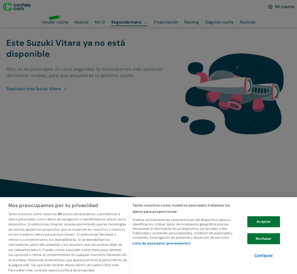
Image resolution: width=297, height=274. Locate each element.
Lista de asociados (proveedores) (161, 250)
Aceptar (263, 229)
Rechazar (263, 246)
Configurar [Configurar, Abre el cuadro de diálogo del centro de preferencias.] (263, 262)
